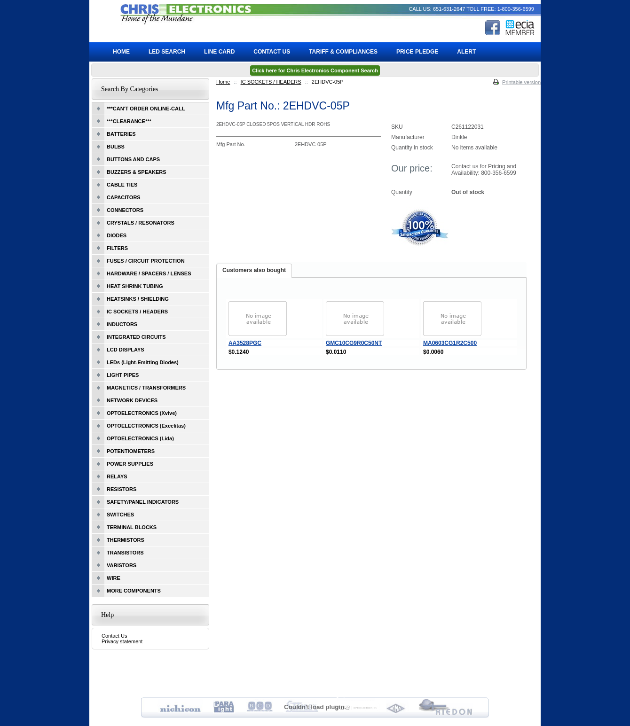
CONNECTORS (125, 210)
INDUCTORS (122, 324)
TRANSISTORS (125, 552)
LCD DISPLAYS (125, 349)
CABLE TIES (122, 184)
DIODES (116, 235)
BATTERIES (121, 134)
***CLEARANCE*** (129, 121)
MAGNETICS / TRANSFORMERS (146, 387)
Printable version (521, 82)
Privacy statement (122, 641)
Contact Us (114, 636)
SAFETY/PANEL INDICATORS (143, 502)
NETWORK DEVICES (132, 400)
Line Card (219, 51)
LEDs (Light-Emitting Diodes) (143, 362)
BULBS (116, 146)
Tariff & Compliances (343, 51)
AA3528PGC (244, 343)
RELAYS (117, 476)
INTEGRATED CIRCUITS (136, 337)
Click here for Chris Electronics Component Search (315, 70)
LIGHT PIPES (123, 375)
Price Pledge (417, 51)
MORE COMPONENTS (134, 590)
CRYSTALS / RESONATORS (140, 223)
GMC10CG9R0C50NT (354, 343)
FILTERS (117, 248)
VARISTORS (121, 565)
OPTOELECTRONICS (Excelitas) (146, 426)
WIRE (113, 578)
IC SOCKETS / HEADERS (271, 82)
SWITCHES (120, 514)
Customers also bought (254, 270)
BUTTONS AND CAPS (133, 159)
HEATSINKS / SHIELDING (138, 299)
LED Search (167, 51)
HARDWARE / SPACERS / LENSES (149, 273)
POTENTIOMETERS (131, 451)
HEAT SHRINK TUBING (135, 286)
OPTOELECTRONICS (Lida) (140, 438)
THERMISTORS (125, 540)
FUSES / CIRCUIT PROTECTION (146, 261)
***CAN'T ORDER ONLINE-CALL (146, 108)
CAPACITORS (124, 197)
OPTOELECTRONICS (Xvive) (142, 413)
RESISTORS (121, 489)
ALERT (466, 51)
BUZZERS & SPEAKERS (136, 172)
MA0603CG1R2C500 (450, 343)
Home (223, 82)
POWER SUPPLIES (130, 464)
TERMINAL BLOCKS (132, 527)
